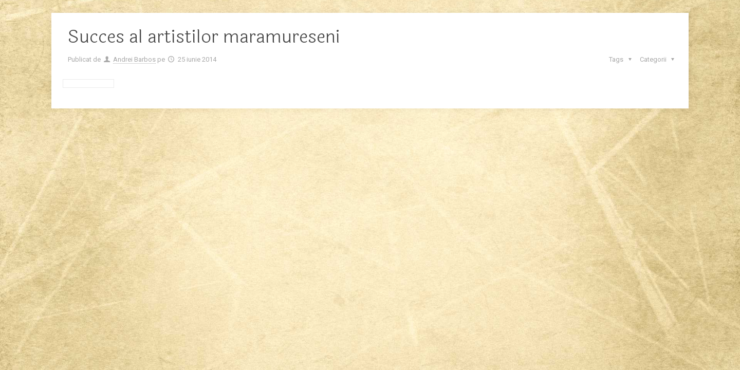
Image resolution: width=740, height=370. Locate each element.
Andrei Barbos (134, 59)
